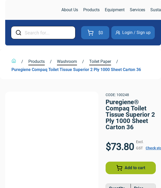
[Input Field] (54, 33)
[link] (32, 10)
